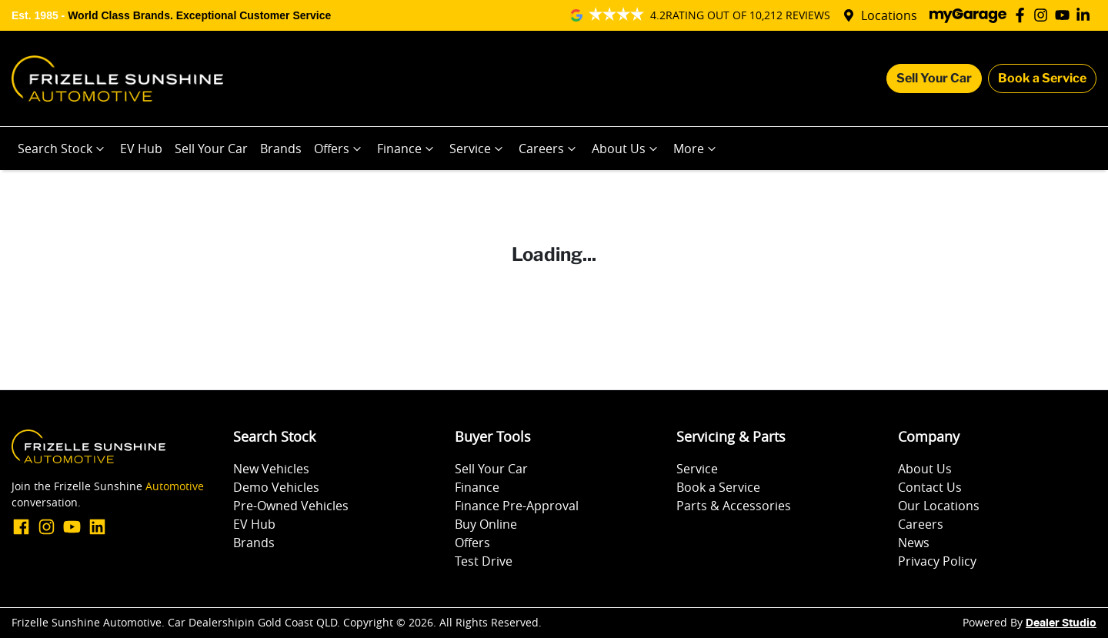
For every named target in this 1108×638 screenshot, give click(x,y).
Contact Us (930, 487)
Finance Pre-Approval (517, 505)
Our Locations (939, 505)
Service (477, 148)
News (913, 542)
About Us (626, 148)
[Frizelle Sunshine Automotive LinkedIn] (1086, 15)
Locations (889, 15)
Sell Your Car (934, 78)
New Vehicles (271, 468)
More (696, 148)
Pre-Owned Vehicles (291, 505)
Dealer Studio (1061, 623)
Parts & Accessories (733, 505)
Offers (339, 148)
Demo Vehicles (276, 487)
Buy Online (486, 524)
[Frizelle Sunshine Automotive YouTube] (1065, 15)
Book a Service (1042, 78)
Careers (549, 148)
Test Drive (483, 561)
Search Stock (63, 148)
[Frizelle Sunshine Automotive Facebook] (1023, 15)
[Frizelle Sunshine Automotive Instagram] (1043, 15)
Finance (407, 148)
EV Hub (141, 148)
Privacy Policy (937, 561)
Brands (281, 148)
